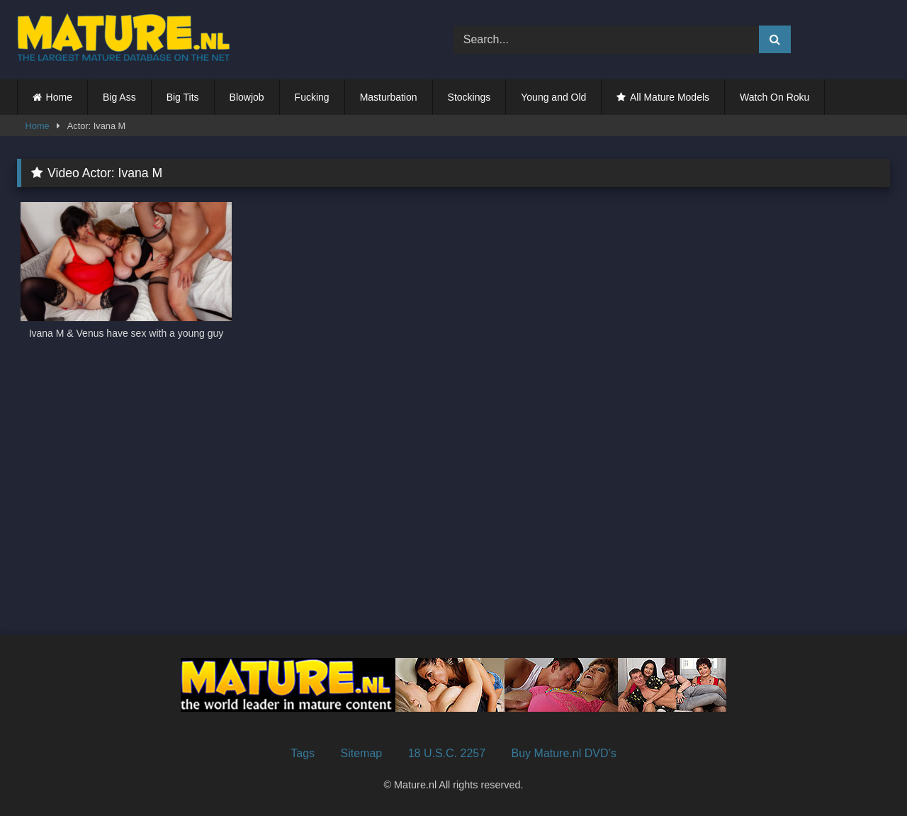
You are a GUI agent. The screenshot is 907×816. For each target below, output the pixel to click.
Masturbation (388, 97)
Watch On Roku (774, 97)
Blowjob (247, 97)
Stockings (469, 97)
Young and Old (553, 97)
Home (59, 97)
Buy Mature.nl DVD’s (564, 753)
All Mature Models (669, 97)
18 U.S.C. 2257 (446, 753)
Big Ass (119, 97)
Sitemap (362, 753)
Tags (303, 753)
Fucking (312, 97)
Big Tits (183, 97)
